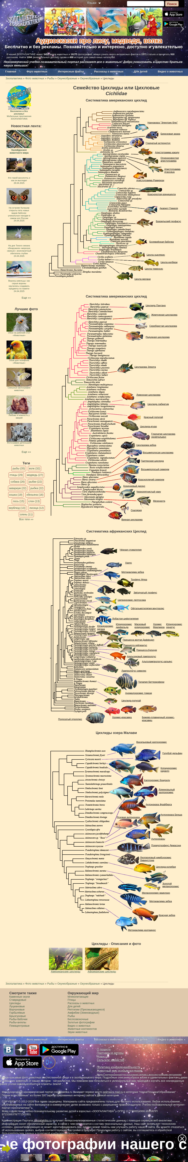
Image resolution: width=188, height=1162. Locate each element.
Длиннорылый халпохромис (167, 791)
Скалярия (136, 510)
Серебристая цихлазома (163, 326)
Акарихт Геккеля (169, 208)
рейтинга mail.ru (113, 1092)
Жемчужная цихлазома (164, 314)
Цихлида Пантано (156, 305)
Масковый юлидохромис (142, 626)
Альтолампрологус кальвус (157, 661)
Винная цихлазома (132, 519)
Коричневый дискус (134, 486)
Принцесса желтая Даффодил (138, 640)
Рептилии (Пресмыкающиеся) (86, 1009)
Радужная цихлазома (158, 337)
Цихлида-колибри (166, 866)
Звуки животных (77, 1032)
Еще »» (26, 297)
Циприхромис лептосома (132, 600)
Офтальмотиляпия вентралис (147, 608)
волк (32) (34, 468)
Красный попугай (153, 417)
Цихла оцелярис (156, 254)
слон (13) (34, 501)
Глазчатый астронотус (158, 143)
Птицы (72, 999)
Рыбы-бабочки (18, 1019)
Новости (102, 1056)
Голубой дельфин (172, 753)
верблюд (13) (17, 507)
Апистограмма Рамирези (150, 180)
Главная (10, 71)
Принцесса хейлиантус (135, 645)
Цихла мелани (143, 279)
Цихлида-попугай (131, 700)
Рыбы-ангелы (17, 1022)
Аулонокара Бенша (171, 814)
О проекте (104, 1049)
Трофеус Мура (139, 579)
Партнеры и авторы (110, 1053)
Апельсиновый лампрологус (141, 656)
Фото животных (37, 71)
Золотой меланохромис (170, 885)
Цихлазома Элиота (145, 366)
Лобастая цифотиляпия (125, 618)
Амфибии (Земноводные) (83, 1012)
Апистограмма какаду (167, 152)
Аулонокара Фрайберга (159, 804)
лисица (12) (36, 507)
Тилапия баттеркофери (151, 682)
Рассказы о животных (108, 71)
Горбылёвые (17, 1012)
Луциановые (17, 1006)
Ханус (128, 562)
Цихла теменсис (154, 268)
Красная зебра (167, 915)
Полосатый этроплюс (70, 719)
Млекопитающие (78, 996)
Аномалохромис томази (138, 693)
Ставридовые (17, 999)
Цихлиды (15, 1003)
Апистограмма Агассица (172, 171)
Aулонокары (158, 838)
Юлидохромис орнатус (174, 626)
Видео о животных (170, 71)
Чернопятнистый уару (148, 491)
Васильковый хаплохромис (151, 742)
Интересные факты (71, 71)
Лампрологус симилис (134, 670)
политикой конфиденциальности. (57, 1133)
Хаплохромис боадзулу (157, 780)
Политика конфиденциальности (118, 1067)
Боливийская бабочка (161, 241)
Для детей (140, 71)
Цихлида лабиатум (158, 404)
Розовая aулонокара (128, 817)
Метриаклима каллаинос (142, 930)
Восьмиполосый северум (155, 469)
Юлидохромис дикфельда (124, 626)
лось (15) (18, 501)
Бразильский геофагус (168, 221)
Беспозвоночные (78, 1019)
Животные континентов (82, 1028)
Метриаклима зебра (133, 572)
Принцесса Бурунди (146, 650)
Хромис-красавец (122, 717)
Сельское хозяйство (110, 1060)
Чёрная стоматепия (131, 549)
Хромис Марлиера (159, 626)
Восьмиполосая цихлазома (158, 452)
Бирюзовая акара (170, 133)
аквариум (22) (17, 488)
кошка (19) (15, 494)
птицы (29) (16, 474)
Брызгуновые (17, 1016)
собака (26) (18, 481)
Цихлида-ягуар (148, 426)
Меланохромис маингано (156, 892)
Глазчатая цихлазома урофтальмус (163, 435)
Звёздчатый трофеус (145, 592)
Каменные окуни (19, 996)
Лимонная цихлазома (148, 394)
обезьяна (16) (34, 494)
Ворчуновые (17, 1009)
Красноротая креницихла (162, 194)
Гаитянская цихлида (152, 461)
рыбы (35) (18, 468)
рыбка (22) (37, 488)
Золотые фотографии (81, 1022)
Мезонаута (159, 501)
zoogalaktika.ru (43, 1120)
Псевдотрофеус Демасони (166, 845)
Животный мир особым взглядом (119, 1070)
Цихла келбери (169, 262)
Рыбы (71, 1016)
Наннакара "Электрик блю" (163, 122)
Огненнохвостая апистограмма (170, 159)
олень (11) (26, 514)
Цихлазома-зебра (146, 445)
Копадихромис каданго (169, 769)
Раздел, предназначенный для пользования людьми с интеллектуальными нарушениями (139, 1074)
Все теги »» (26, 519)
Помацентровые (19, 1025)
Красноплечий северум (151, 479)
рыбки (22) (35, 481)
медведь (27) (35, 474)
